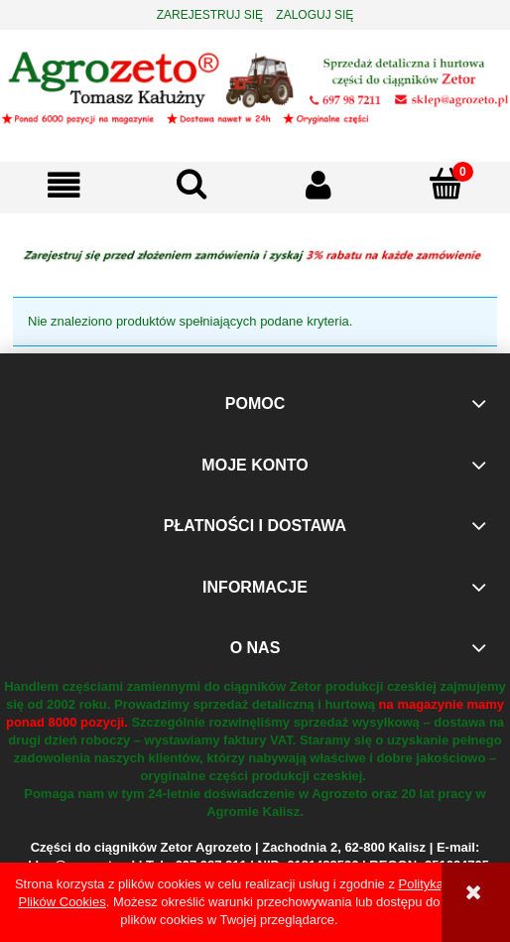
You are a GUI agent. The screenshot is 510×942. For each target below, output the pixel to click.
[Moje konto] (319, 185)
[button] (64, 185)
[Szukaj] (192, 183)
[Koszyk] (447, 183)
